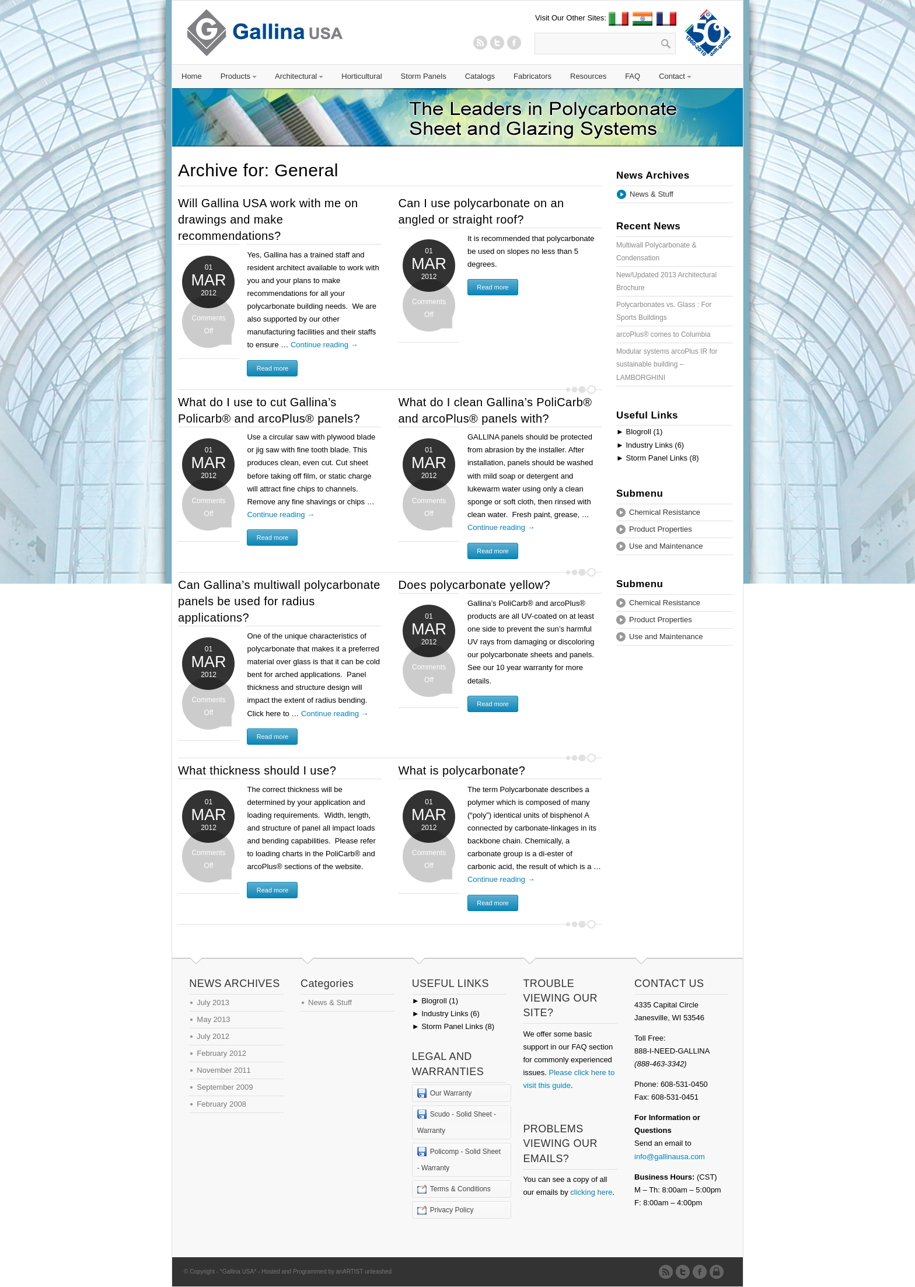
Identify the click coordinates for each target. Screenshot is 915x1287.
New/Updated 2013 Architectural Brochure (666, 281)
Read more (272, 368)
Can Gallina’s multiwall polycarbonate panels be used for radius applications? (279, 601)
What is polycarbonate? (462, 770)
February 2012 (221, 1053)
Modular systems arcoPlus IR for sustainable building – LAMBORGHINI (666, 364)
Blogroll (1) (639, 431)
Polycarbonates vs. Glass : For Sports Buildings (663, 311)
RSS (480, 43)
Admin (719, 1272)
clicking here (591, 1192)
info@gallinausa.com (669, 1156)
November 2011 (224, 1070)
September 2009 (225, 1087)
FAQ (632, 76)
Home (191, 76)
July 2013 (213, 1002)
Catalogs (480, 76)
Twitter (497, 43)
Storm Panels (423, 76)
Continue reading (324, 344)
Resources (588, 76)
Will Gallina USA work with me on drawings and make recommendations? (268, 219)
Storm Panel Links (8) (657, 458)
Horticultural (361, 76)
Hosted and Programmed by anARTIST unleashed (326, 1271)
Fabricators (532, 76)
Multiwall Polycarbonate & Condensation (656, 251)
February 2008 (221, 1104)
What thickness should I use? (257, 770)
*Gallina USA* (238, 1271)
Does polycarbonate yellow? (475, 584)
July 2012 (213, 1036)
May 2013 (213, 1019)
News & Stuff (651, 194)
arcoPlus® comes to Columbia (663, 334)
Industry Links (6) (650, 445)
